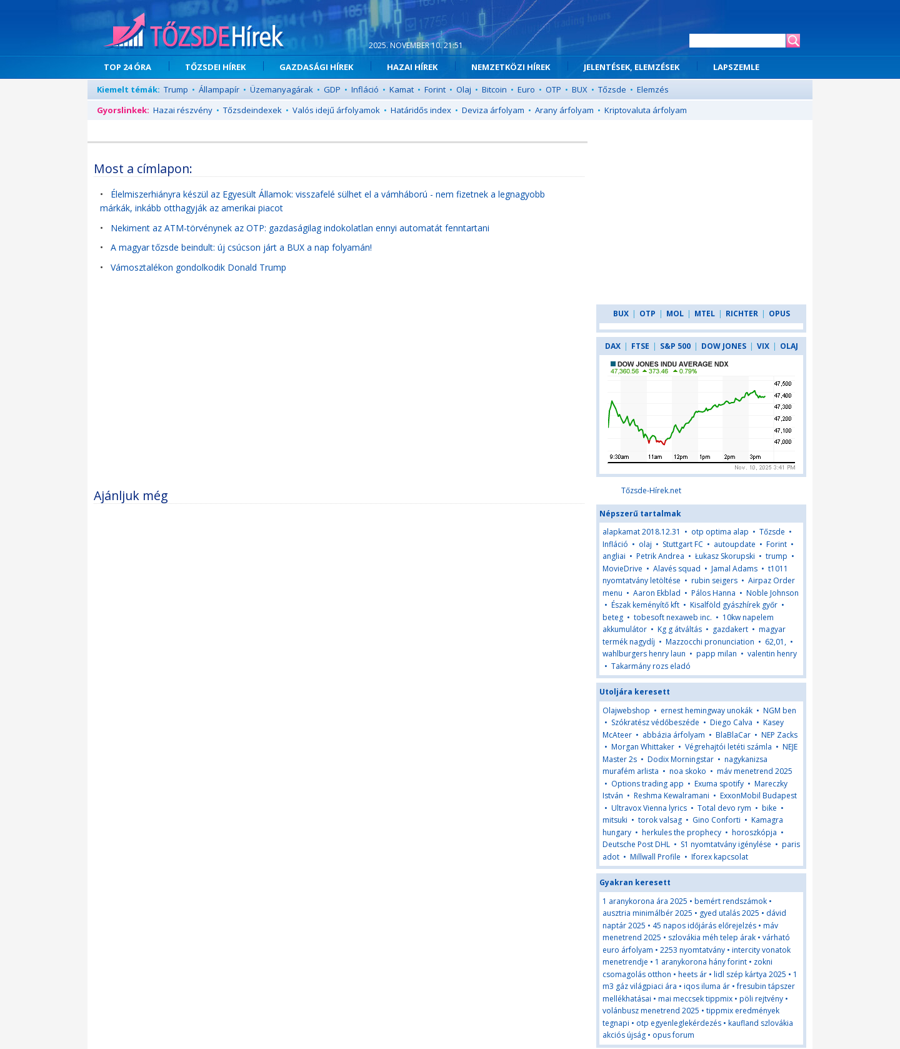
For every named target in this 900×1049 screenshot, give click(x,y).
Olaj (463, 89)
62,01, (775, 641)
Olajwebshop (626, 710)
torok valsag (660, 820)
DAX (613, 346)
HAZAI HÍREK (412, 67)
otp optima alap (720, 531)
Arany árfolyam (564, 110)
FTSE (640, 346)
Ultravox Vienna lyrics (649, 808)
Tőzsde (612, 89)
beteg (612, 617)
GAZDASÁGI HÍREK (316, 67)
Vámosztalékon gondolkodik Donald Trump (198, 267)
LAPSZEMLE (736, 67)
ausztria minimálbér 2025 (647, 913)
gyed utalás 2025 (729, 913)
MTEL (704, 313)
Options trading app (647, 783)
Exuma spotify (719, 783)
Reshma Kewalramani (671, 795)
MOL (675, 313)
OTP (553, 89)
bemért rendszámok (730, 901)
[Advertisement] (339, 387)
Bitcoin (494, 89)
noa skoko (687, 771)
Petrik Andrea (660, 556)
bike (770, 808)
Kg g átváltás (680, 629)
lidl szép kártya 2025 (750, 974)
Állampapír (219, 89)
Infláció (365, 89)
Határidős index (421, 110)
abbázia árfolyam (673, 735)
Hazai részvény (182, 110)
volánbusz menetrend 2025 (650, 1010)
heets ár (692, 974)
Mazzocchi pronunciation (710, 641)
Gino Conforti (716, 820)
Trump (176, 89)
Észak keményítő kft (645, 605)
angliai (614, 556)
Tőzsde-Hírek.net (651, 490)
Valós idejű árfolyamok (336, 110)
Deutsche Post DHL (636, 844)
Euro (526, 89)
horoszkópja (754, 832)
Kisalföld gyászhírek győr (734, 605)
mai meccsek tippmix (695, 998)
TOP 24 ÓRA (127, 67)
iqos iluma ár (707, 986)
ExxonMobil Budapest (758, 795)
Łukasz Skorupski (725, 556)
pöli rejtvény (761, 998)
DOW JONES (723, 346)
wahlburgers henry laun (644, 653)
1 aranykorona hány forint (701, 961)
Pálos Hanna (713, 593)
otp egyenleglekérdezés (678, 1023)
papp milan (716, 653)
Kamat (401, 89)
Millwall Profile (655, 856)
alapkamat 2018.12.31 (641, 531)
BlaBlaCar (733, 735)
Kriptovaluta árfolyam (645, 110)
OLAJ (789, 346)
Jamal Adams (734, 568)
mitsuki (615, 820)
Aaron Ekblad (657, 593)
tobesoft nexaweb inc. (673, 617)
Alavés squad (677, 568)
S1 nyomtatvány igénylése (726, 844)
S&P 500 (675, 346)
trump (777, 556)
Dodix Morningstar (681, 759)
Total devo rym (724, 808)
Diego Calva (731, 722)
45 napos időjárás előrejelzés (704, 925)
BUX (580, 89)
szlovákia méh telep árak (712, 937)
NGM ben (779, 710)
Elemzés (653, 89)
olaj (645, 544)
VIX (763, 346)
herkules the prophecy (681, 832)
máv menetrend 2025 (754, 771)
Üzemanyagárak (281, 89)
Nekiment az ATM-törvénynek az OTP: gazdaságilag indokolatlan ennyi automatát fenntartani (300, 228)
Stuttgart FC (682, 544)
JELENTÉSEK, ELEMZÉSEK (631, 67)
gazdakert (730, 629)
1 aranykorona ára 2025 (645, 901)
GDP (332, 89)
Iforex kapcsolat (719, 856)
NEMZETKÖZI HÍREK (510, 67)
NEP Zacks (779, 735)
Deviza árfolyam (493, 110)
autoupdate (735, 544)
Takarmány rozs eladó (651, 666)
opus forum (673, 1035)
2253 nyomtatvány (692, 950)
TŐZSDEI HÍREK (215, 67)
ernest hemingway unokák (706, 710)
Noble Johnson (772, 593)
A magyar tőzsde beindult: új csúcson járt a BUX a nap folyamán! (241, 247)
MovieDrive (622, 568)
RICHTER (742, 313)
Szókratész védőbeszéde (655, 722)
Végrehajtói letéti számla (728, 746)
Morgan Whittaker (642, 746)
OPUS (779, 313)
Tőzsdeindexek (252, 110)
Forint (435, 89)
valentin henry (772, 653)
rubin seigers (714, 580)
